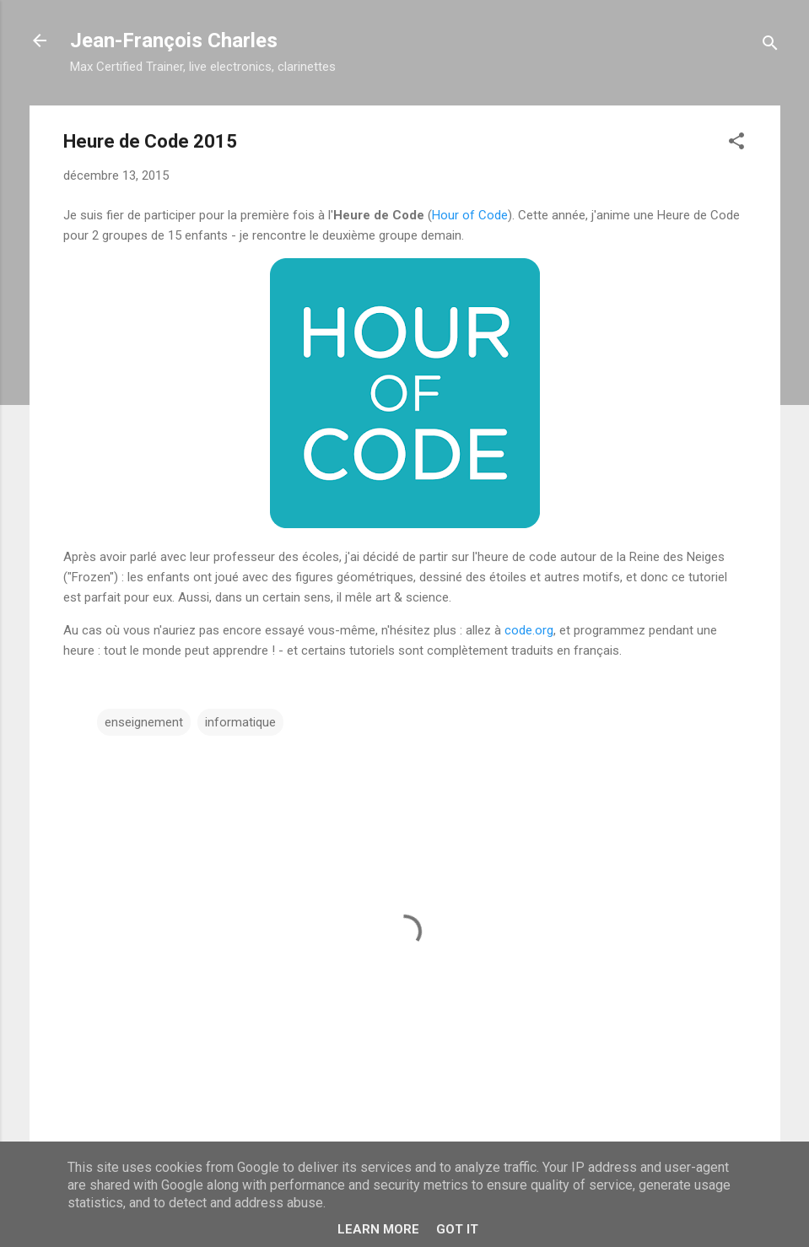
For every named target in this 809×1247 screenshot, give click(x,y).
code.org (528, 630)
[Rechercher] (770, 46)
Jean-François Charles (174, 40)
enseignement (144, 722)
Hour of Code (470, 215)
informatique (240, 722)
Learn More (378, 1229)
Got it (457, 1229)
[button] (736, 144)
